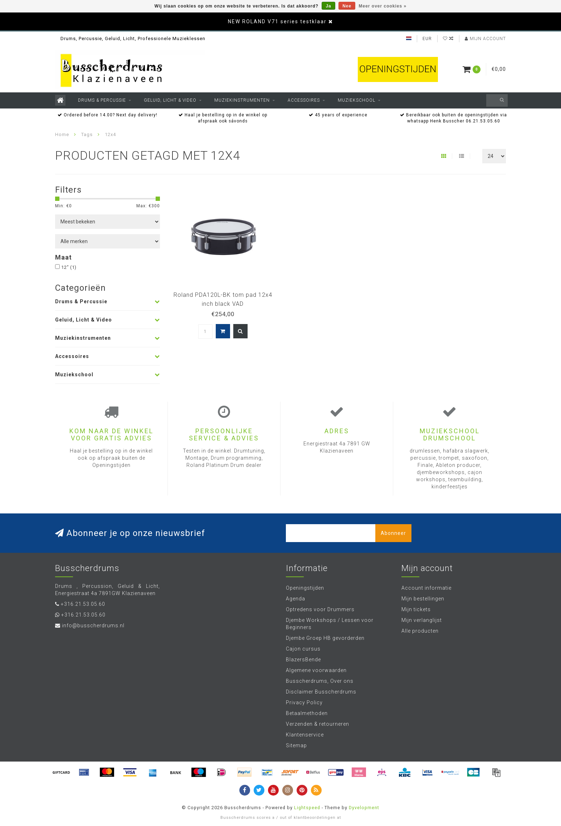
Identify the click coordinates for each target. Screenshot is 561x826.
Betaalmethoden (307, 713)
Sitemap (296, 745)
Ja (328, 6)
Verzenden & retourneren (317, 724)
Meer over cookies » (383, 6)
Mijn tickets (416, 609)
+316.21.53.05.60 (83, 604)
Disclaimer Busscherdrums (321, 692)
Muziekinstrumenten (242, 100)
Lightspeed (307, 807)
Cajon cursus (303, 649)
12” (69, 267)
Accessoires (304, 100)
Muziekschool (356, 100)
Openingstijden (305, 588)
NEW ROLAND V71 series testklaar (277, 21)
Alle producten (420, 631)
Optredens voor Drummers (320, 609)
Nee (346, 6)
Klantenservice (305, 735)
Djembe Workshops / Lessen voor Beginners (330, 623)
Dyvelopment (364, 807)
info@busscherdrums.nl (93, 625)
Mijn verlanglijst (421, 620)
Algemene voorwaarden (316, 670)
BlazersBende (303, 659)
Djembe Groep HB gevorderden (325, 638)
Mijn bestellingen (422, 599)
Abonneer (393, 533)
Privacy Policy (304, 702)
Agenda (295, 599)
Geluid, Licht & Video (170, 100)
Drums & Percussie (102, 100)
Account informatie (426, 588)
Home (62, 134)
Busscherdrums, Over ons (319, 681)
